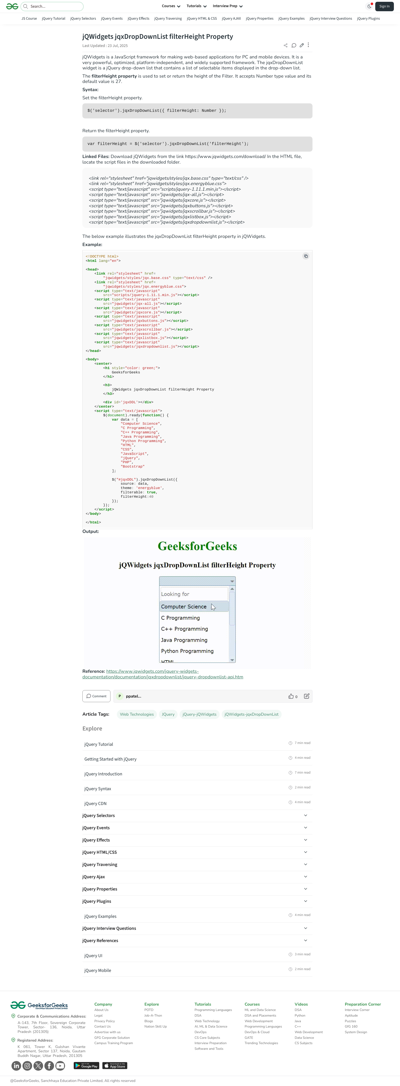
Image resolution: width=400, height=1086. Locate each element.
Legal (98, 1015)
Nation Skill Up (155, 1026)
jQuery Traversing (168, 18)
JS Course (29, 18)
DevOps (201, 1032)
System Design (356, 1032)
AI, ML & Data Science (211, 1026)
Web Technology (207, 1021)
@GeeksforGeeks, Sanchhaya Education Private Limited (56, 1080)
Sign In (385, 6)
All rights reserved (119, 1080)
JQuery (168, 714)
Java (298, 1021)
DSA (198, 1015)
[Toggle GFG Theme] (369, 6)
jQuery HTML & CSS (202, 18)
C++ (298, 1026)
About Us (101, 1010)
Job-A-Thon (153, 1015)
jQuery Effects (138, 18)
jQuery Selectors (83, 18)
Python (300, 1015)
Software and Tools (209, 1048)
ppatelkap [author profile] (134, 696)
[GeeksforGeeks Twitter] (37, 1066)
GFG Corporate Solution (112, 1037)
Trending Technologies (261, 1043)
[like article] (293, 696)
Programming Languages (213, 1010)
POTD (148, 1010)
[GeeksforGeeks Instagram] (26, 1066)
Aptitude (351, 1015)
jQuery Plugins (368, 18)
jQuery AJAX (231, 18)
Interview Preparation (211, 1043)
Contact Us (102, 1026)
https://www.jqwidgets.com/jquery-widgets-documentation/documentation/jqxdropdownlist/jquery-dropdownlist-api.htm (162, 674)
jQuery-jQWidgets (199, 714)
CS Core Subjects (207, 1037)
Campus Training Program (113, 1043)
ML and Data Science (260, 1010)
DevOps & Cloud (257, 1032)
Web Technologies (137, 714)
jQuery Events (111, 18)
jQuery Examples (292, 18)
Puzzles (350, 1021)
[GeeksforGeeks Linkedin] (15, 1066)
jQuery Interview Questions (331, 18)
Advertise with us (107, 1032)
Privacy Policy (104, 1021)
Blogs (148, 1021)
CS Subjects (303, 1043)
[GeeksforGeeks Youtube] (59, 1066)
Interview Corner (357, 1010)
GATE (249, 1037)
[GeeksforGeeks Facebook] (48, 1066)
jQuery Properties (259, 18)
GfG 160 (351, 1026)
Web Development (259, 1021)
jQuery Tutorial (53, 18)
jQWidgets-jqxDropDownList (252, 714)
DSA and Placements (260, 1015)
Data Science (304, 1037)
